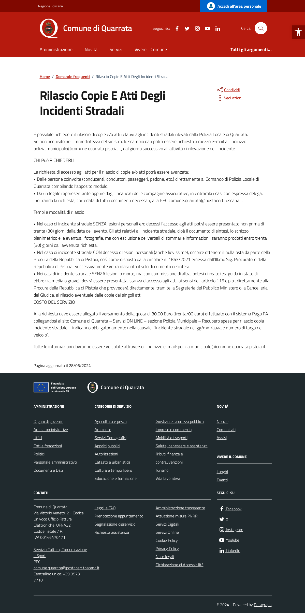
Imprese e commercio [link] (174, 429)
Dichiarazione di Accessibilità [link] (180, 565)
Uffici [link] (38, 438)
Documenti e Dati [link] (48, 470)
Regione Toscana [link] (50, 6)
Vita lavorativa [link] (168, 478)
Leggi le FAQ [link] (105, 508)
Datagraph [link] (263, 605)
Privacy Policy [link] (167, 548)
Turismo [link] (162, 470)
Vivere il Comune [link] (151, 49)
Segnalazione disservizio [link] (115, 524)
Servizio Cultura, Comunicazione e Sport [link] (60, 552)
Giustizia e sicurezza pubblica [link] (180, 421)
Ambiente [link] (103, 429)
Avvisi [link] (222, 438)
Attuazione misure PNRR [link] (177, 516)
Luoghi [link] (222, 472)
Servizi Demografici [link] (110, 438)
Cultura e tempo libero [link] (113, 470)
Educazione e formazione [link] (116, 478)
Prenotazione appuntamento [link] (119, 516)
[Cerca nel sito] (261, 28)
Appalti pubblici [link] (107, 446)
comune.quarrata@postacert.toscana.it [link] (66, 568)
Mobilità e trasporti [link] (171, 438)
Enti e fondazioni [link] (48, 446)
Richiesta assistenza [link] (112, 532)
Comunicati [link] (226, 429)
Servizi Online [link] (167, 532)
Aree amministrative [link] (51, 429)
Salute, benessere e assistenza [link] (182, 446)
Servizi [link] (116, 49)
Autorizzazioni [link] (106, 454)
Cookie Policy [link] (167, 540)
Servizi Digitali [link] (167, 524)
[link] (298, 32)
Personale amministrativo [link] (55, 462)
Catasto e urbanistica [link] (112, 462)
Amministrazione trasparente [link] (180, 508)
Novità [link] (91, 49)
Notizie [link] (222, 421)
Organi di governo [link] (48, 421)
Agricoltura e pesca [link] (111, 421)
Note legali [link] (165, 557)
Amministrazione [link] (56, 49)
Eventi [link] (222, 480)
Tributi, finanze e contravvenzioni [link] (169, 458)
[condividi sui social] (228, 90)
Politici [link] (39, 454)
